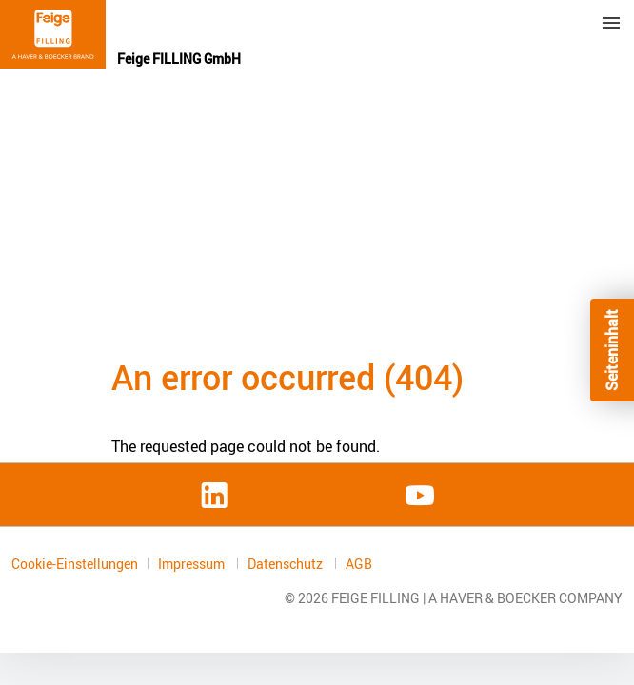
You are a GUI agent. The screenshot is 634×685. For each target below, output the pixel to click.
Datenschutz (287, 564)
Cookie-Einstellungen (74, 564)
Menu (611, 23)
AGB (359, 564)
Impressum (193, 564)
